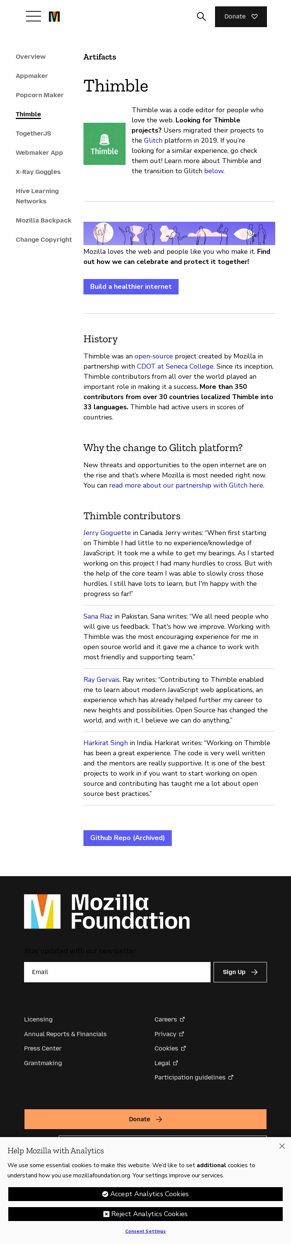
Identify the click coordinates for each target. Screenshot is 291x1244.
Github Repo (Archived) (127, 837)
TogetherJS (33, 133)
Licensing (38, 1019)
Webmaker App (39, 152)
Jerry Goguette (107, 532)
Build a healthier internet (131, 286)
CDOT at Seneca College (175, 366)
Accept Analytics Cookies (149, 1195)
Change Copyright (44, 239)
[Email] (117, 972)
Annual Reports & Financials (65, 1034)
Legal (162, 1063)
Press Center (43, 1048)
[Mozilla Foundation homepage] (54, 16)
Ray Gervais (101, 679)
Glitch (153, 140)
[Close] (282, 1148)
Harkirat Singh (105, 742)
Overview (31, 56)
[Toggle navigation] (33, 16)
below (213, 170)
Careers (166, 1019)
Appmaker (32, 75)
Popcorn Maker (40, 95)
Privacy (165, 1034)
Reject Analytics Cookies (149, 1215)
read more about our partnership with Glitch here (186, 485)
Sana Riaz (97, 616)
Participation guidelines (190, 1077)
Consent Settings (145, 1233)
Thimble (28, 114)
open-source (154, 356)
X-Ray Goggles (38, 171)
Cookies (166, 1048)
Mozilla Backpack (43, 220)
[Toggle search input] (201, 16)
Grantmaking (43, 1063)
